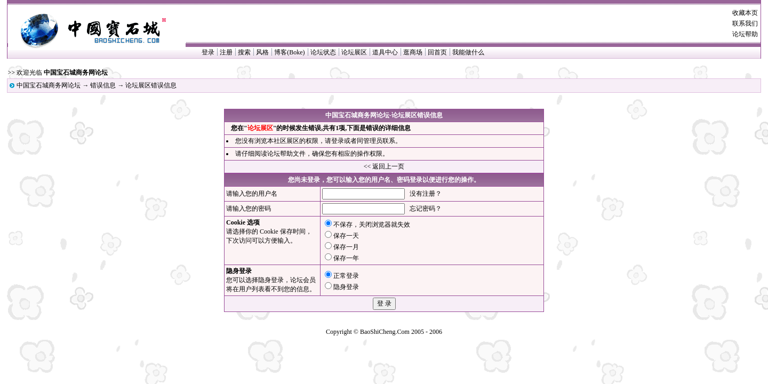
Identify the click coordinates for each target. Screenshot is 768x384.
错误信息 (103, 85)
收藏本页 (745, 13)
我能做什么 (468, 52)
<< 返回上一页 (384, 166)
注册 (226, 52)
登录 (208, 52)
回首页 (437, 52)
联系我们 (745, 23)
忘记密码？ (426, 208)
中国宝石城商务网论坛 (49, 85)
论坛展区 (354, 52)
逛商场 (412, 52)
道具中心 (385, 52)
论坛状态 (323, 52)
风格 (262, 52)
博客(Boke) (289, 52)
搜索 (244, 52)
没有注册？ (426, 193)
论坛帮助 (745, 34)
